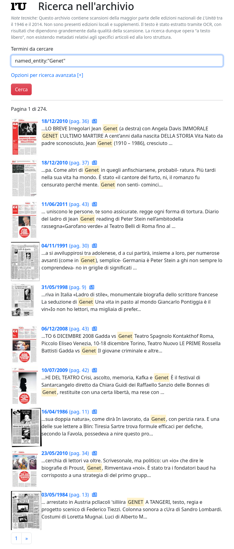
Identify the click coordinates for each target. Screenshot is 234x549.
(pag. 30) (65, 245)
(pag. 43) (65, 204)
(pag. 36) (65, 121)
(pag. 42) (65, 370)
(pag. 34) (65, 453)
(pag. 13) (65, 494)
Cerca (21, 89)
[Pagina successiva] (26, 538)
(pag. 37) (65, 162)
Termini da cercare (32, 48)
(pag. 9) (64, 287)
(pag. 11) (65, 411)
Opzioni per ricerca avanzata (47, 75)
